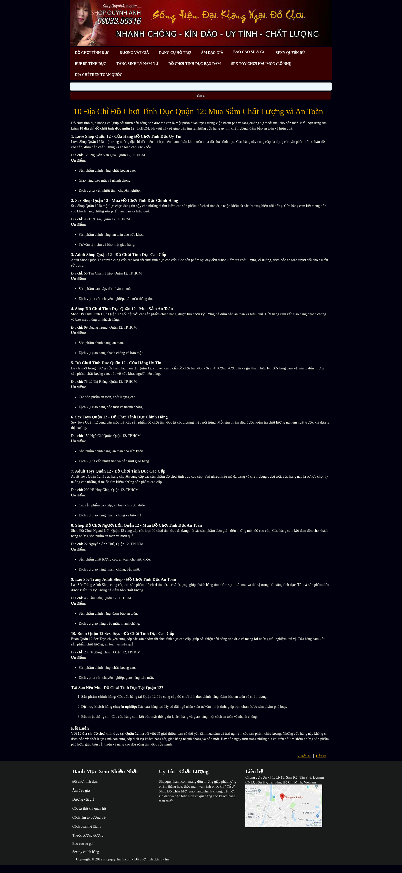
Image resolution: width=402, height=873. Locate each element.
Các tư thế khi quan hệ (89, 808)
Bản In (321, 756)
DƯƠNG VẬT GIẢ (134, 53)
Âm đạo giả (81, 790)
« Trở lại (303, 756)
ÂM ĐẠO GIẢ (212, 53)
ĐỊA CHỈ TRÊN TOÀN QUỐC (98, 75)
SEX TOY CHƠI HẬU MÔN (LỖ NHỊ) (261, 64)
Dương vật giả (83, 799)
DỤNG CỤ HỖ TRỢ (175, 53)
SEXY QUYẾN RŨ (290, 53)
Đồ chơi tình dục (85, 781)
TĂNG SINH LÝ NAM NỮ (137, 64)
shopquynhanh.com (117, 859)
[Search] (201, 86)
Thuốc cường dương (87, 835)
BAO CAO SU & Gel (249, 52)
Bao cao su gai (82, 844)
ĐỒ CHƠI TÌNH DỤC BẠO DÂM (194, 64)
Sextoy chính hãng (85, 852)
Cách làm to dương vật (89, 817)
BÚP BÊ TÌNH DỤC (90, 64)
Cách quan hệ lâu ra (86, 826)
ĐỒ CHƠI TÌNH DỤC (92, 53)
